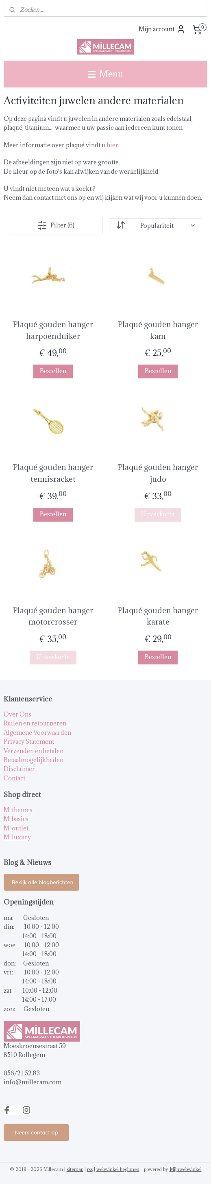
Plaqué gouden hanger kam (158, 330)
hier (112, 145)
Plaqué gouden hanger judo (158, 473)
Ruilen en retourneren (35, 723)
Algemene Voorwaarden (37, 732)
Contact (14, 778)
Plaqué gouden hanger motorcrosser (53, 616)
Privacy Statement (29, 741)
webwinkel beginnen (117, 1169)
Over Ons (17, 714)
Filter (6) (55, 225)
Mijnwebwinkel (186, 1169)
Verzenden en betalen (33, 751)
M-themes (18, 810)
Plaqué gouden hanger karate (158, 616)
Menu (105, 74)
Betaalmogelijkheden (33, 760)
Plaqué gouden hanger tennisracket (53, 473)
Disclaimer (19, 769)
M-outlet (16, 828)
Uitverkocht (158, 514)
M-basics (16, 819)
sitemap (75, 1169)
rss (90, 1169)
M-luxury (17, 837)
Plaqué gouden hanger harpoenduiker (53, 330)
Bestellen (53, 371)
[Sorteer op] (155, 225)
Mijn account (162, 29)
